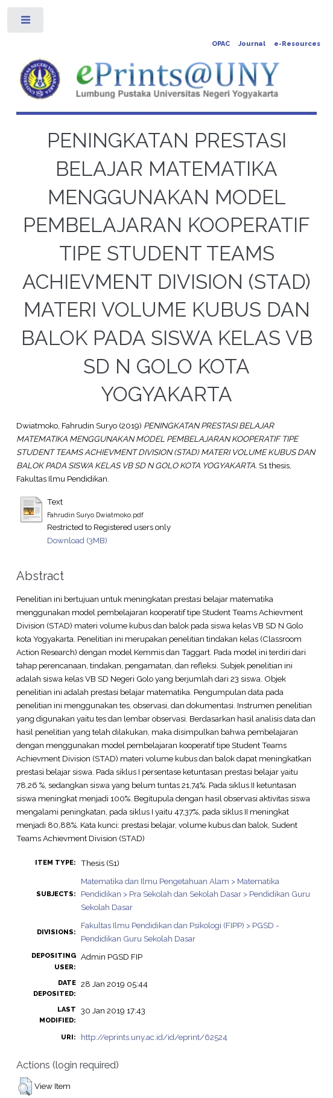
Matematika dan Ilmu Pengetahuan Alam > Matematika (180, 881)
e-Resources (297, 44)
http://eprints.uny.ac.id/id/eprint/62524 (154, 1037)
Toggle (26, 22)
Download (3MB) (77, 540)
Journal (251, 44)
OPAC (221, 44)
